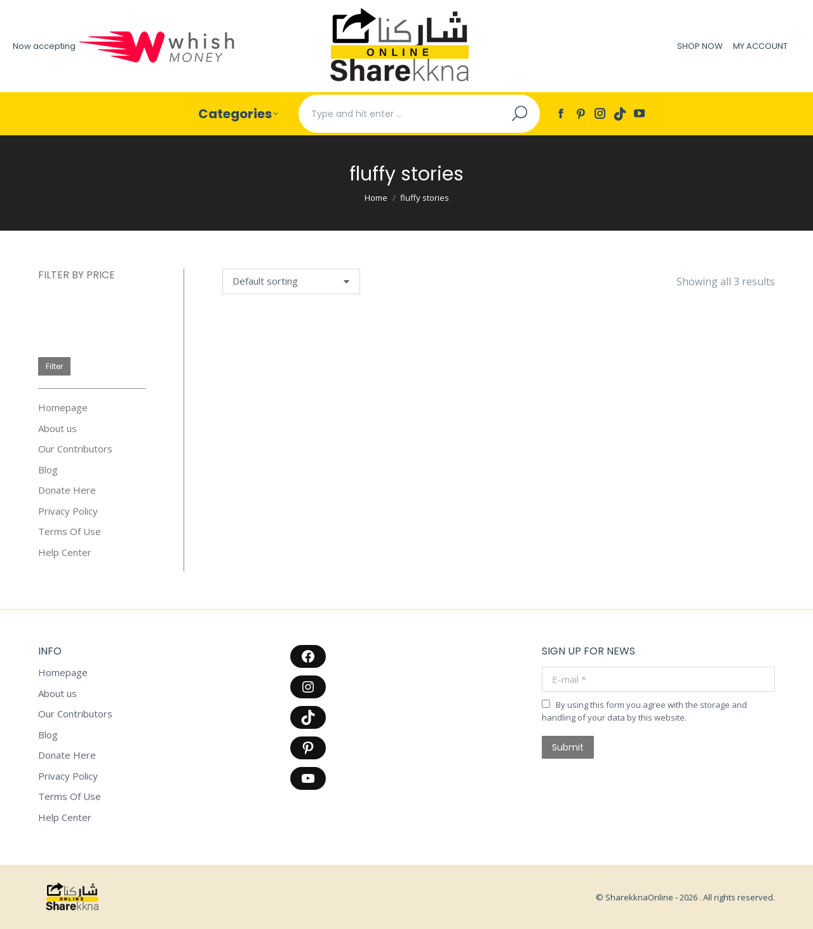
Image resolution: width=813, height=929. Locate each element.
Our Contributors (75, 449)
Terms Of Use (69, 532)
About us (57, 429)
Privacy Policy (68, 511)
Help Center (64, 552)
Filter (54, 366)
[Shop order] (291, 281)
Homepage (63, 408)
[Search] (419, 114)
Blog (48, 470)
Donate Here (67, 490)
